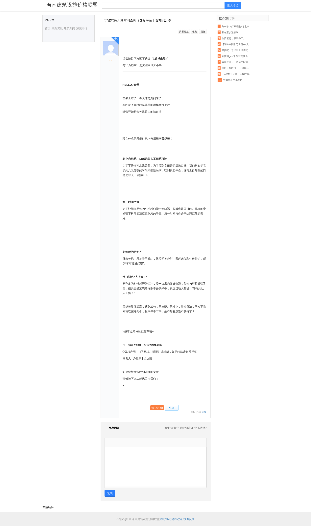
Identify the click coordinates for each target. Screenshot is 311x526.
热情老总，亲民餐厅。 (234, 38)
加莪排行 (81, 28)
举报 (193, 412)
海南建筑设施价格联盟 (72, 5)
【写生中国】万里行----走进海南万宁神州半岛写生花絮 (237, 44)
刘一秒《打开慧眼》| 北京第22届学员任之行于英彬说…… (237, 26)
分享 (171, 408)
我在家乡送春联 (230, 32)
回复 (203, 31)
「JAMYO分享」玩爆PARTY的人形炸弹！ (237, 74)
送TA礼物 (157, 408)
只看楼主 (184, 31)
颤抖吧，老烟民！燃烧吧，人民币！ (237, 50)
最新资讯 (57, 28)
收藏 (194, 31)
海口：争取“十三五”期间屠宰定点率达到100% (237, 68)
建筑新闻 (69, 28)
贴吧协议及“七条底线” (193, 428)
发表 (110, 493)
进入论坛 (232, 5)
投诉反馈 (189, 519)
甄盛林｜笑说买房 (232, 80)
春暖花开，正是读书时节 (235, 62)
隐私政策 (177, 519)
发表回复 (112, 428)
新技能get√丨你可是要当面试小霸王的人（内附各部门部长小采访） (237, 56)
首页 (47, 28)
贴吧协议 (165, 519)
